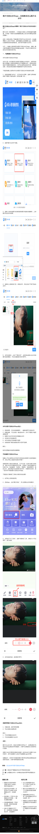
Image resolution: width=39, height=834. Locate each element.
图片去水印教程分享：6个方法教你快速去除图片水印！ (30, 791)
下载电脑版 (34, 819)
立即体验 (19, 9)
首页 (2, 14)
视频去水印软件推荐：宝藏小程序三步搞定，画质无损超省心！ (10, 785)
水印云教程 (5, 14)
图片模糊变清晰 (10, 826)
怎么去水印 (10, 767)
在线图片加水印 (10, 821)
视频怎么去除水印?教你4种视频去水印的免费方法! (30, 803)
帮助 (26, 818)
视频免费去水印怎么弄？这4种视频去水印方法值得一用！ (30, 797)
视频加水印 (20, 821)
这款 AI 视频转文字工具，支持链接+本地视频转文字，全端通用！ (11, 811)
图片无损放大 (15, 821)
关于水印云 (27, 821)
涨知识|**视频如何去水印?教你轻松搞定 (19, 771)
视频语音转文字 (20, 826)
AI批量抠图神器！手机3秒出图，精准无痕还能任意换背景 (11, 805)
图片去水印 (21, 49)
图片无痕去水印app (19, 767)
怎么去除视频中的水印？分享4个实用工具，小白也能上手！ (30, 785)
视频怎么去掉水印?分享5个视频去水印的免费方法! (30, 809)
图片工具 (10, 818)
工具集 (9, 0)
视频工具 (20, 818)
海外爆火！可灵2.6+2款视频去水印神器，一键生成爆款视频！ (11, 799)
